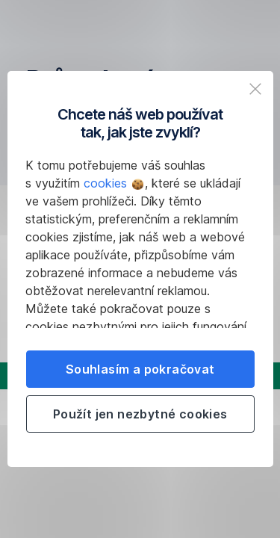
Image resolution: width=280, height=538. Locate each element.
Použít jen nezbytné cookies (140, 413)
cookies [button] (113, 183)
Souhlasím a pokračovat (140, 369)
